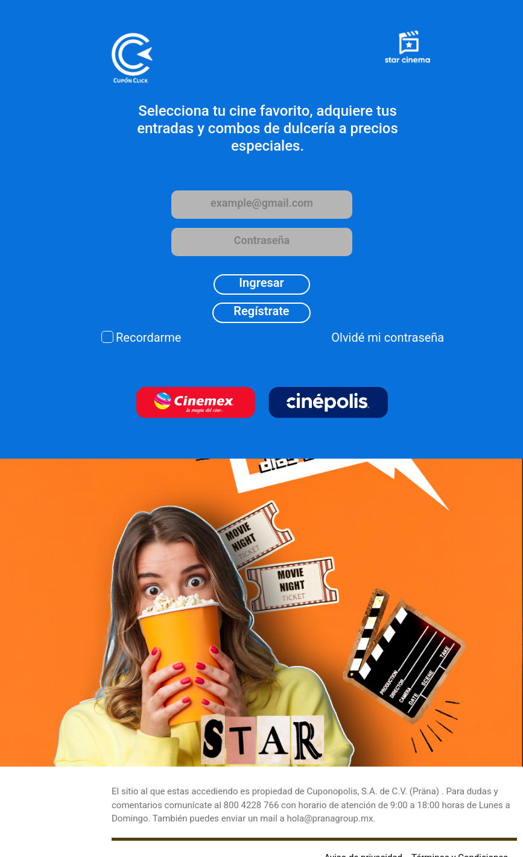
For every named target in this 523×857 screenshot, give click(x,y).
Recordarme (148, 337)
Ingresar (261, 282)
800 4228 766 (251, 805)
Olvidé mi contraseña (387, 337)
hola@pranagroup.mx (330, 818)
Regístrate (261, 311)
